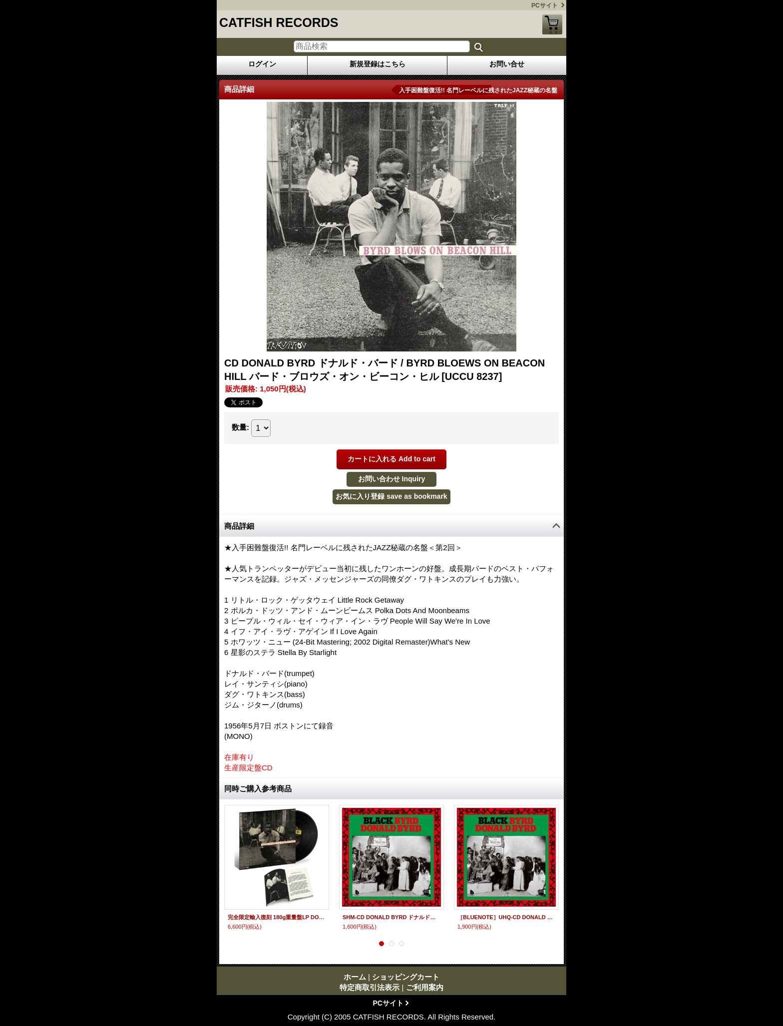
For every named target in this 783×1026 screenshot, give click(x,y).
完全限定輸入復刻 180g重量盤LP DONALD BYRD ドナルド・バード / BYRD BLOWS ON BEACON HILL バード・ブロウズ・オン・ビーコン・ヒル (277, 917)
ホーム (355, 977)
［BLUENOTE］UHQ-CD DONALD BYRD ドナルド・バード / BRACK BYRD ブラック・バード (506, 917)
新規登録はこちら (377, 64)
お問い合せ (506, 64)
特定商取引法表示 (369, 987)
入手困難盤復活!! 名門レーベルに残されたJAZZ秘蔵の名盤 (478, 90)
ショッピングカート (552, 24)
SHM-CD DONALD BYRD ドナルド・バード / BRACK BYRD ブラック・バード (391, 917)
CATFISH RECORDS (278, 22)
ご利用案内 (424, 987)
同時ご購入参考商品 (258, 788)
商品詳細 (239, 526)
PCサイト (544, 5)
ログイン (262, 64)
